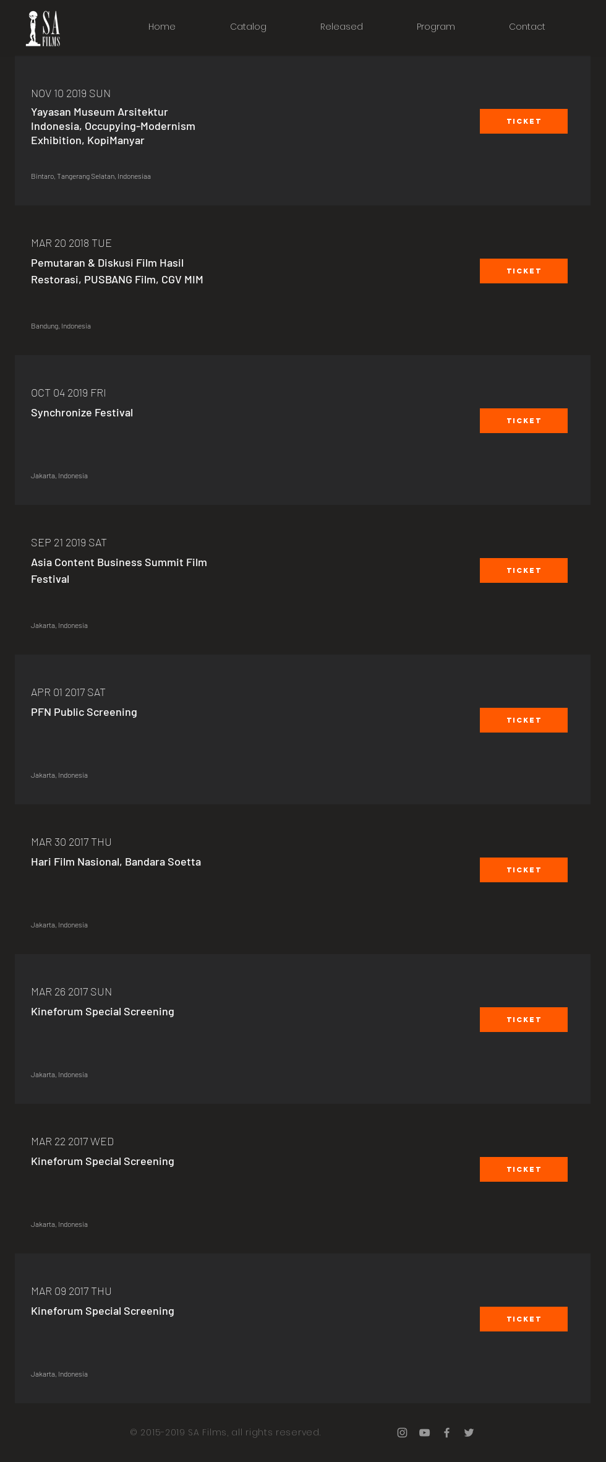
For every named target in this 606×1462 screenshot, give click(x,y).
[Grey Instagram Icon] (402, 1432)
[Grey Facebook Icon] (446, 1432)
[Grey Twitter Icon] (469, 1432)
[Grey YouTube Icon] (424, 1432)
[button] (524, 121)
